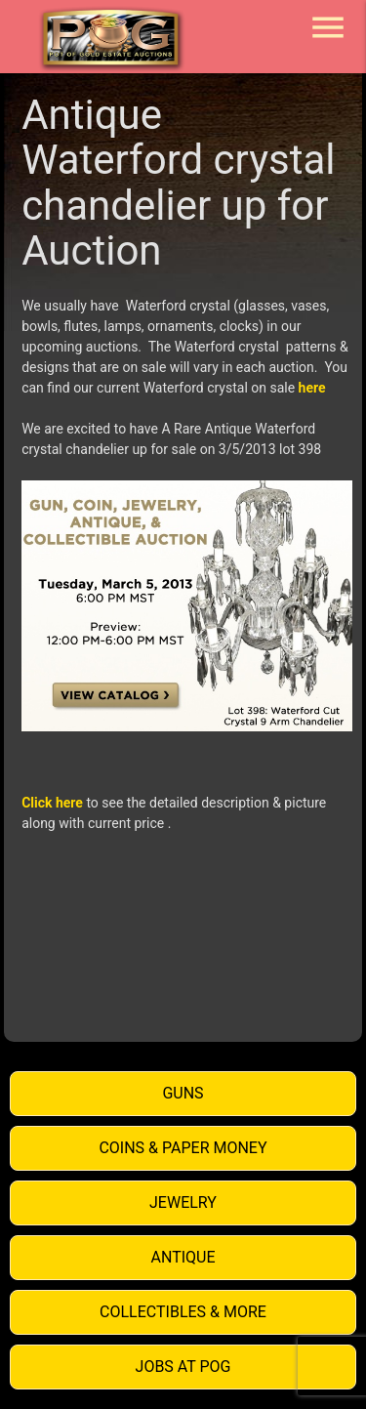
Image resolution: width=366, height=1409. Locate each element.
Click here (52, 802)
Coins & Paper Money (182, 1148)
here (312, 387)
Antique (183, 1257)
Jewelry (183, 1202)
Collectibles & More (183, 1312)
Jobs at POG (183, 1366)
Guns (182, 1093)
